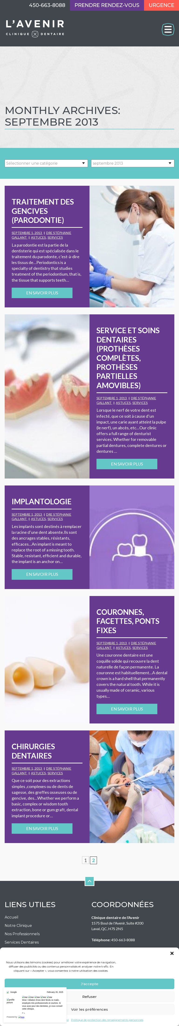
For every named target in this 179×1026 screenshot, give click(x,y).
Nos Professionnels (22, 934)
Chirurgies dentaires (33, 751)
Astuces (38, 237)
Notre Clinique (18, 925)
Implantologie (42, 501)
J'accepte (89, 984)
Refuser (89, 996)
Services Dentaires (22, 942)
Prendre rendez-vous (107, 5)
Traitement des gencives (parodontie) (43, 211)
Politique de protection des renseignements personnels (107, 1020)
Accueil (11, 917)
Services (55, 237)
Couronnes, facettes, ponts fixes (127, 621)
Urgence (161, 5)
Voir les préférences (89, 1009)
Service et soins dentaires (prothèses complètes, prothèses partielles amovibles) (128, 358)
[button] (172, 953)
